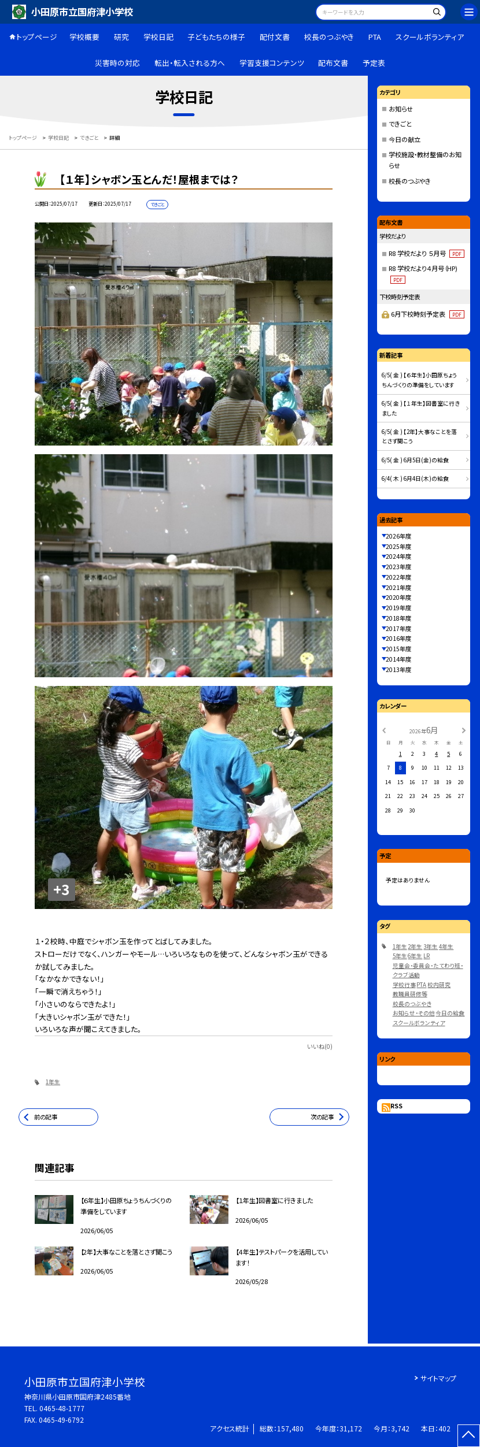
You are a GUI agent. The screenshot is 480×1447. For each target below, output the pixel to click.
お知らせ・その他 (414, 1013)
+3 (61, 889)
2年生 (415, 947)
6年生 (415, 956)
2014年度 (398, 659)
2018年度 (398, 618)
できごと (400, 123)
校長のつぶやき (329, 36)
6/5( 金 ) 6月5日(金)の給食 (415, 460)
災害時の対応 (117, 62)
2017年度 (398, 628)
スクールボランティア (430, 36)
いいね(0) (320, 1046)
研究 (121, 36)
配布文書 (333, 62)
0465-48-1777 (61, 1408)
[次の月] (464, 730)
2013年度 (398, 669)
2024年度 (398, 556)
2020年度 (398, 597)
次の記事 (322, 1116)
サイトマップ (438, 1378)
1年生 (53, 1082)
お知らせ (401, 108)
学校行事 (404, 985)
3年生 (430, 947)
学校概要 (84, 36)
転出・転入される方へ (189, 62)
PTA (374, 36)
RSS (396, 1105)
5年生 (400, 956)
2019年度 (398, 607)
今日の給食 (449, 1013)
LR (426, 956)
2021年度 (398, 587)
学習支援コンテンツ (271, 62)
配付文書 (275, 36)
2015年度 (398, 648)
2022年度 (398, 577)
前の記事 (45, 1116)
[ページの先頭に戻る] (468, 1435)
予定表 (374, 62)
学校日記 (158, 36)
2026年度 (398, 536)
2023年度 (398, 566)
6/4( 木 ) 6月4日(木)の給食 (415, 478)
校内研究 (439, 985)
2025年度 (398, 546)
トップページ (36, 36)
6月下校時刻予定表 (427, 313)
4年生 (446, 947)
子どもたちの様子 (216, 36)
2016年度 (398, 638)
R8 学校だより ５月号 (426, 253)
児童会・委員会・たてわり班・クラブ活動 (428, 970)
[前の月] (383, 730)
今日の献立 (404, 139)
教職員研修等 (410, 994)
